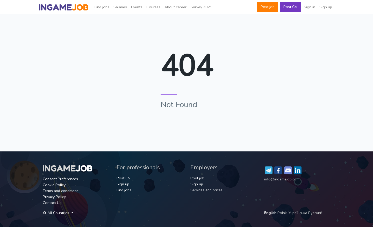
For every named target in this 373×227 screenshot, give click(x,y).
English (270, 212)
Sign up (325, 7)
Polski (283, 212)
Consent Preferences (60, 178)
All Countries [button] (56, 212)
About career (175, 7)
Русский (315, 212)
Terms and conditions (60, 190)
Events (136, 7)
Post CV (290, 6)
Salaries (120, 7)
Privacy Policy (54, 196)
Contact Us (52, 202)
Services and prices (206, 190)
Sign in (309, 7)
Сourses (153, 7)
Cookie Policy (54, 184)
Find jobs (102, 7)
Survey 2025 (201, 7)
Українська (298, 212)
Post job (268, 6)
